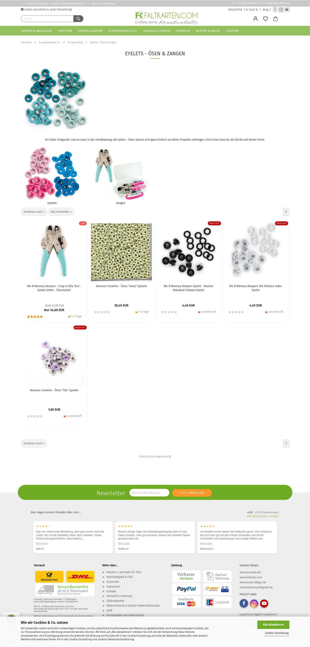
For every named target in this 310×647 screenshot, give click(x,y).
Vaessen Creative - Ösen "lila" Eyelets (54, 394)
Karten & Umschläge (36, 31)
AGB (109, 614)
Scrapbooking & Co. (122, 31)
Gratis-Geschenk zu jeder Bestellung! (48, 9)
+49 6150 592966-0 (247, 3)
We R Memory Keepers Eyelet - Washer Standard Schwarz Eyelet (188, 292)
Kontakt (111, 595)
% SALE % (252, 9)
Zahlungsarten (115, 604)
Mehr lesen (42, 547)
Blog (265, 9)
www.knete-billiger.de (253, 586)
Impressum (113, 590)
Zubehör (232, 31)
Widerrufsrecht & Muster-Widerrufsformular (133, 609)
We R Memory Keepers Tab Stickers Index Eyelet (255, 292)
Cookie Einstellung (277, 633)
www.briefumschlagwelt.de (256, 591)
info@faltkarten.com (277, 3)
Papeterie (65, 31)
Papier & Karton (90, 31)
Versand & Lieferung (119, 599)
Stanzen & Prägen (156, 31)
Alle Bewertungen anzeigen (263, 519)
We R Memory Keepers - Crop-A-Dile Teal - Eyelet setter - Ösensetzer (54, 292)
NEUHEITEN (235, 9)
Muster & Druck (208, 31)
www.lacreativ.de (250, 576)
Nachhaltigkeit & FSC (119, 580)
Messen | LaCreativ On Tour (123, 575)
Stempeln (183, 31)
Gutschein (112, 585)
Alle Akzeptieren (273, 624)
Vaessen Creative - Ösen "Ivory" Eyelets (121, 290)
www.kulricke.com (251, 581)
